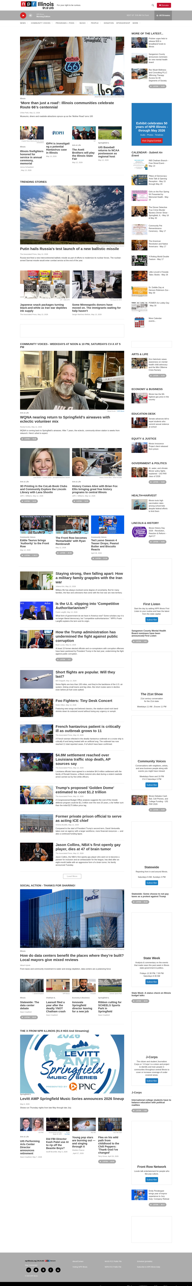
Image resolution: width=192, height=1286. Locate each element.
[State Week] (152, 935)
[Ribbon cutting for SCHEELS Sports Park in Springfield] (110, 987)
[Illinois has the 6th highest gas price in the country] (139, 400)
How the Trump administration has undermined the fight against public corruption (87, 638)
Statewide (151, 869)
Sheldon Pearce (78, 1152)
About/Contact (77, 1264)
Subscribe (152, 1083)
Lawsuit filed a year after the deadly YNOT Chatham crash (56, 1009)
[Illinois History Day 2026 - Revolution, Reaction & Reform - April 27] (139, 534)
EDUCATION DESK (144, 416)
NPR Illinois (120, 413)
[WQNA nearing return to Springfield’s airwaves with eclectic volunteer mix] (72, 382)
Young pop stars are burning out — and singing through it (83, 1144)
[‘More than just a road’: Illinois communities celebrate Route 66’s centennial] (72, 68)
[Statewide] (152, 844)
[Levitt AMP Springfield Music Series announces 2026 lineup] (72, 1066)
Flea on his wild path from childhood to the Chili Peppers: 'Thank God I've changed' (108, 1147)
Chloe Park (24, 115)
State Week (151, 960)
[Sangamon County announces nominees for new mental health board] (139, 60)
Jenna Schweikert (27, 169)
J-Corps (152, 1059)
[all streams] (163, 18)
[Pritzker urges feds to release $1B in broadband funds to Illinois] (139, 45)
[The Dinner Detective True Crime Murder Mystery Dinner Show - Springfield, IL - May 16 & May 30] (139, 213)
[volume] (30, 18)
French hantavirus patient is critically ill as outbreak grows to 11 (88, 731)
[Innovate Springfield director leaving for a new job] (84, 987)
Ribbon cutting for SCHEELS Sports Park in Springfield (110, 1009)
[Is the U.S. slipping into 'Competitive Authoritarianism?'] (36, 613)
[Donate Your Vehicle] (152, 1232)
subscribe (152, 621)
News (23, 25)
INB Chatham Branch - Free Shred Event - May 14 (158, 165)
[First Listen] (152, 581)
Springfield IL (103, 145)
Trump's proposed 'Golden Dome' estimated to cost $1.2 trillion (85, 792)
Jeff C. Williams (26, 498)
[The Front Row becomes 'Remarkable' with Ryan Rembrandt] (72, 527)
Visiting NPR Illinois (79, 1269)
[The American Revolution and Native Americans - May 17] (139, 247)
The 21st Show (152, 696)
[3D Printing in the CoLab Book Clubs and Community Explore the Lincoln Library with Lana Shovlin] (45, 464)
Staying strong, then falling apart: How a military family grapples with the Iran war (89, 580)
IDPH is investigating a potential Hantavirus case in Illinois (58, 150)
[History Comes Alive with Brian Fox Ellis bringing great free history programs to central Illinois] (97, 464)
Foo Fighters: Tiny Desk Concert (84, 703)
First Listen (151, 606)
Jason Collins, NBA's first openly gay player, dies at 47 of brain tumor (88, 849)
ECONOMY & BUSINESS (147, 391)
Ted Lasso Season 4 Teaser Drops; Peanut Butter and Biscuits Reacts (105, 547)
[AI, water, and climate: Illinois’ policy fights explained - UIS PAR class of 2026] (139, 474)
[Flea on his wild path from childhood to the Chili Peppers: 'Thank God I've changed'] (110, 1126)
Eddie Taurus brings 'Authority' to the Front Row (34, 545)
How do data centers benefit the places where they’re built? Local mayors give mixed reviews (72, 960)
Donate (165, 6)
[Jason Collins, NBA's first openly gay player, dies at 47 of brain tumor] (36, 854)
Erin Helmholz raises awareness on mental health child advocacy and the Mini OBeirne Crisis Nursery (158, 367)
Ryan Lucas (60, 647)
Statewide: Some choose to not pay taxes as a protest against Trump (150, 897)
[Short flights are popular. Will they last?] (36, 682)
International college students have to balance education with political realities (151, 1105)
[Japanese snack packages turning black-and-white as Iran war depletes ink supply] (45, 287)
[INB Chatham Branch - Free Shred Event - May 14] (139, 167)
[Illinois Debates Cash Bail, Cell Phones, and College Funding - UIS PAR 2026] (139, 802)
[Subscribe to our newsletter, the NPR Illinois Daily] (72, 333)
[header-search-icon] (153, 6)
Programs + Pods (65, 25)
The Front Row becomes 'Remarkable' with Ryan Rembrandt (71, 543)
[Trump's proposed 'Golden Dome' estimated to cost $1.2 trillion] (36, 797)
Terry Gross (102, 1159)
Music (83, 25)
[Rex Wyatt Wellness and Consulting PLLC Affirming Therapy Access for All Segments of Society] (139, 76)
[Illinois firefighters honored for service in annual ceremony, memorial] (32, 135)
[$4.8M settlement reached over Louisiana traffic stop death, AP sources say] (36, 764)
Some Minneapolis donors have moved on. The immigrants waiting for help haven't (96, 310)
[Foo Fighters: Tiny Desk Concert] (36, 710)
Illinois (22, 101)
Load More (72, 879)
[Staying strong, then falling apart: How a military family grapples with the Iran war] (36, 583)
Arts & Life (76, 147)
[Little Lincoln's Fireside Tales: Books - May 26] (139, 278)
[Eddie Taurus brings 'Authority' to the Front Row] (36, 527)
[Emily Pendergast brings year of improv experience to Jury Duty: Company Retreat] (139, 1197)
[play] (23, 17)
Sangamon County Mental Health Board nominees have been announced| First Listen (149, 635)
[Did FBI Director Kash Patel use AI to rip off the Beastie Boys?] (58, 1126)
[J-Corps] (152, 1034)
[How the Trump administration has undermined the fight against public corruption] (36, 641)
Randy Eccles (25, 429)
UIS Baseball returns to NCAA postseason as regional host (108, 154)
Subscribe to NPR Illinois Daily (148, 1269)
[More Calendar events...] (139, 324)
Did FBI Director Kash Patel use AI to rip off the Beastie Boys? (57, 1146)
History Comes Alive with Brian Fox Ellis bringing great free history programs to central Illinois (95, 491)
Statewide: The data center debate (29, 1007)
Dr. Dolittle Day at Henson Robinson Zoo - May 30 (159, 292)
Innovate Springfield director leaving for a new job (82, 1009)
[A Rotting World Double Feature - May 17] (139, 263)
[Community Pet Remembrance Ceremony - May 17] (139, 232)
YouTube (67, 1136)
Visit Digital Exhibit (151, 142)
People (95, 25)
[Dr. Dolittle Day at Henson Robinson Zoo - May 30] (139, 293)
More (135, 25)
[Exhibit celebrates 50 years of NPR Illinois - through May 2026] (152, 112)
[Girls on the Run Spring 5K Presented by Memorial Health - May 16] (139, 198)
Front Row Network (151, 1169)
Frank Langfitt (61, 614)
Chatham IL (50, 1000)
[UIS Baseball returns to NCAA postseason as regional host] (110, 135)
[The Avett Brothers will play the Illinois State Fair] (84, 135)
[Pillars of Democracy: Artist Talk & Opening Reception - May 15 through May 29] (139, 182)
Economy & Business (81, 1000)
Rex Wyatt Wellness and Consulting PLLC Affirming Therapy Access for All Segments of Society (158, 77)
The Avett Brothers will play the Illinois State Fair (83, 156)
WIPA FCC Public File (113, 1269)
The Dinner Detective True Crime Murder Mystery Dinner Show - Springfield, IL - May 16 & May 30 (159, 215)
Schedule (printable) (144, 1264)
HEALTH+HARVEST (144, 497)
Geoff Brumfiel (51, 1154)
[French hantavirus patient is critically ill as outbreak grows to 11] (36, 736)
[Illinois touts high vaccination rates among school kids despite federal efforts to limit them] (139, 507)
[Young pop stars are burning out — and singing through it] (84, 1126)
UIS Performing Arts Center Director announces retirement (30, 1149)
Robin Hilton (60, 707)
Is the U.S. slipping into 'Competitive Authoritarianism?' (87, 608)
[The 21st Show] (152, 672)
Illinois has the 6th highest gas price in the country (159, 399)
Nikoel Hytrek (25, 968)
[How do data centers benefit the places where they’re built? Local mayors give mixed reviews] (72, 921)
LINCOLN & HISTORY (145, 525)
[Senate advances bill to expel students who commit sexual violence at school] (139, 425)
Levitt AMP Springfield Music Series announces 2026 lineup (72, 1101)
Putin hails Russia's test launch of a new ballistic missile (69, 251)
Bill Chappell (60, 683)
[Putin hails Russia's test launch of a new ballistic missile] (72, 217)
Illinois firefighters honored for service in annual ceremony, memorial (31, 159)
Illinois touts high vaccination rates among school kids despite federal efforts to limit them (158, 508)
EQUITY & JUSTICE (144, 440)
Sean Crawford (25, 1014)
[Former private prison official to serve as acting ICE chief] (36, 826)
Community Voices (40, 25)
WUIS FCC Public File (113, 1264)
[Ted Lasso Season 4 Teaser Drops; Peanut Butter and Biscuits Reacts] (107, 527)
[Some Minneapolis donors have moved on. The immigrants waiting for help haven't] (97, 287)
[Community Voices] (152, 738)
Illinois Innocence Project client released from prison (158, 448)
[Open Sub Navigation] (28, 25)
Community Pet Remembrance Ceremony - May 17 (157, 230)
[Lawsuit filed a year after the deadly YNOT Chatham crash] (58, 987)
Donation (109, 25)
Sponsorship (123, 25)
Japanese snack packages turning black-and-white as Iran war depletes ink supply (43, 310)
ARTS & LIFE (140, 356)
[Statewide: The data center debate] (32, 987)
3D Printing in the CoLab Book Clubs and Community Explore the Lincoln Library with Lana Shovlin (43, 491)
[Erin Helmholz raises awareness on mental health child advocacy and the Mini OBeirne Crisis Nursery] (139, 365)
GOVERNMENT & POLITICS (149, 465)
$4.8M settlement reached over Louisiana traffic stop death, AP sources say (83, 761)
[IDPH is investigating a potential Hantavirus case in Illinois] (58, 135)
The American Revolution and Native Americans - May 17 (158, 246)
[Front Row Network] (152, 1143)
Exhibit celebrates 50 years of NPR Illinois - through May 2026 (152, 129)
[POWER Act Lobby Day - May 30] (139, 309)
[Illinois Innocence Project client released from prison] (139, 450)
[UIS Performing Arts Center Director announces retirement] (32, 1126)
